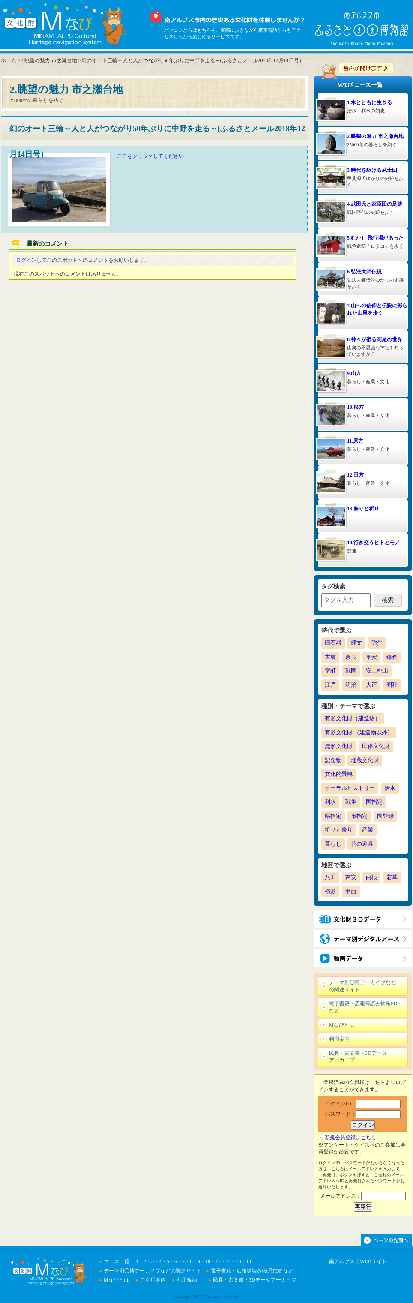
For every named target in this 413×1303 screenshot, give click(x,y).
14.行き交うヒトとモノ (373, 543)
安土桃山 (377, 670)
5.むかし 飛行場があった (375, 238)
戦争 (350, 802)
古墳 (330, 657)
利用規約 (187, 1280)
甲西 (350, 891)
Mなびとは (116, 1280)
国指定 (374, 802)
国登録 (385, 816)
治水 (389, 788)
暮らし (333, 844)
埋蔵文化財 (365, 760)
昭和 (392, 685)
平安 (371, 657)
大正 (371, 685)
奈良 (350, 657)
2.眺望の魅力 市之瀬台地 (375, 136)
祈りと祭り (339, 829)
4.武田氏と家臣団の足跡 (374, 204)
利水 (330, 802)
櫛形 (330, 891)
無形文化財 (339, 746)
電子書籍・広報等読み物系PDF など (252, 1271)
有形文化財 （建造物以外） (359, 732)
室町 (330, 670)
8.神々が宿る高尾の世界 (374, 339)
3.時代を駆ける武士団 (372, 170)
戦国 (350, 670)
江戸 (330, 685)
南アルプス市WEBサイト (358, 1261)
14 (248, 1261)
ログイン (26, 260)
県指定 (333, 816)
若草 (392, 877)
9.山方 (354, 373)
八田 (330, 877)
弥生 (377, 642)
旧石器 (333, 642)
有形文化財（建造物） (352, 718)
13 (238, 1261)
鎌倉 (392, 657)
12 (228, 1261)
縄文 (356, 642)
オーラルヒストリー (350, 788)
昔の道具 (362, 844)
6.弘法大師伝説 (364, 272)
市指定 (359, 816)
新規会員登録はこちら (350, 1138)
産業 (367, 829)
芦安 (350, 877)
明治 (350, 685)
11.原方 (355, 441)
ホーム (8, 60)
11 (218, 1261)
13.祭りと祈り (363, 509)
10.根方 (355, 407)
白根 (371, 877)
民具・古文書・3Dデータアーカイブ (254, 1280)
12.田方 (355, 475)
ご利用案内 (153, 1280)
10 (207, 1261)
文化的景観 (339, 774)
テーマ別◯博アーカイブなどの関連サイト (152, 1271)
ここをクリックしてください (150, 156)
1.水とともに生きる (369, 102)
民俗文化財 (376, 746)
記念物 (333, 760)
